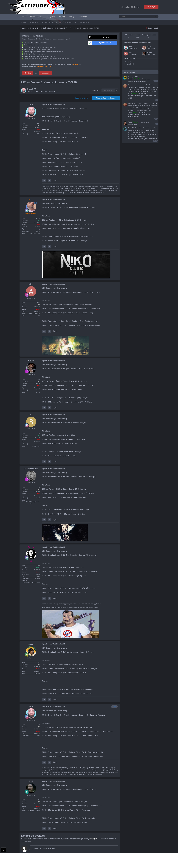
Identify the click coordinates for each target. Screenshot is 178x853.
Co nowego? (83, 17)
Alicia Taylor (133, 124)
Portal (24, 17)
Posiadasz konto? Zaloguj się (131, 7)
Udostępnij (94, 90)
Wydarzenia (34, 22)
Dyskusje (23, 22)
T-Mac (149, 52)
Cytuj (55, 180)
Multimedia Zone (70, 22)
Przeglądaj (51, 17)
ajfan (130, 52)
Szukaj (71, 17)
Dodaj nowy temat (81, 98)
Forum (32, 18)
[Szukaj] (130, 16)
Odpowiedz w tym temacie (106, 98)
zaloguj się (93, 839)
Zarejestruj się (151, 7)
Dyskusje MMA (49, 91)
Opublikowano (53, 104)
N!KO (149, 47)
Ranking (62, 17)
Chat (40, 17)
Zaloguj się (27, 73)
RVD (130, 47)
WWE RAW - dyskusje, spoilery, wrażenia (142, 139)
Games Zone (84, 22)
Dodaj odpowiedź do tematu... (44, 849)
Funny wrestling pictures (137, 81)
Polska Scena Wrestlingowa (51, 22)
